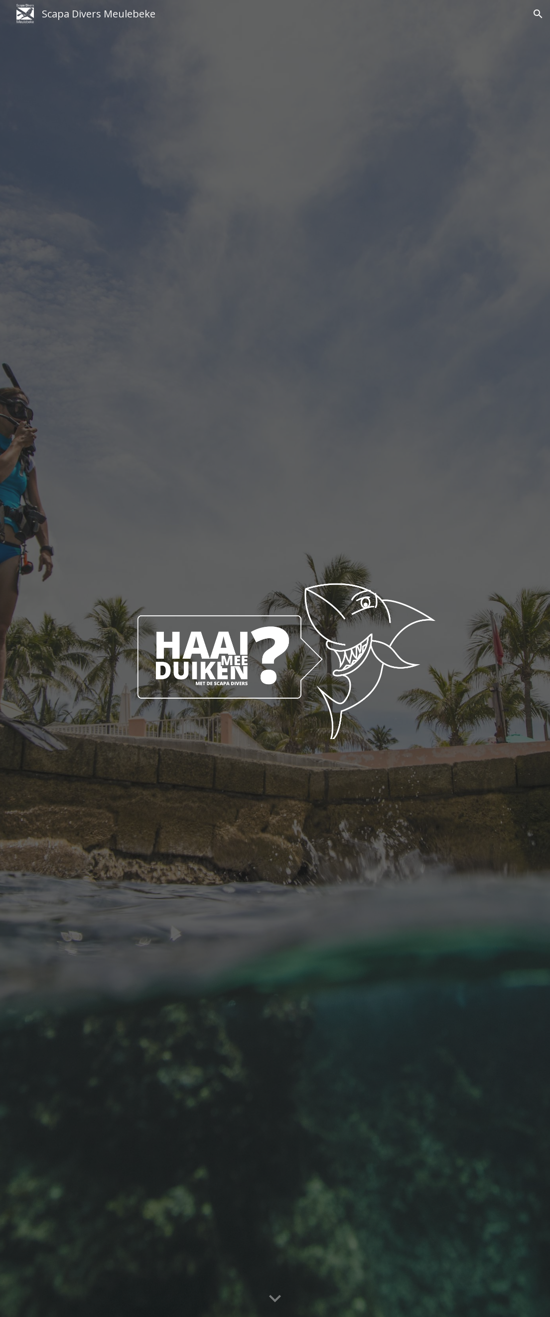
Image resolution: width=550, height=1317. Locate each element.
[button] (538, 14)
